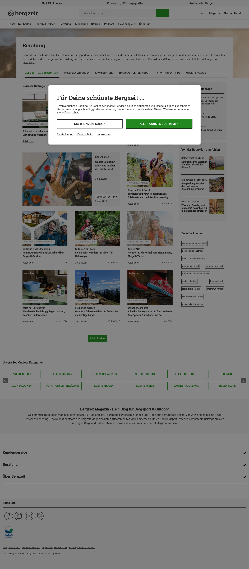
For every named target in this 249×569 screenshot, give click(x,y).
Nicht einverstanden (89, 124)
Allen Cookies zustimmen (159, 124)
